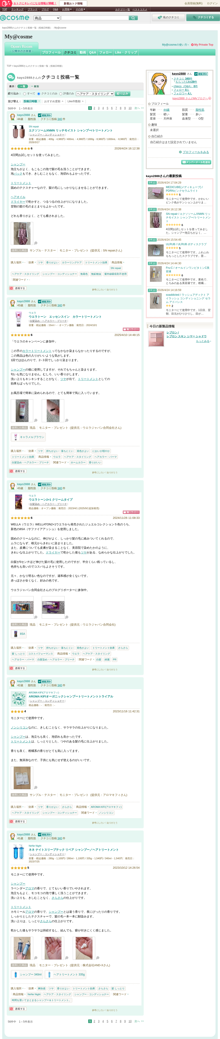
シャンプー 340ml (27, 974)
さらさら (123, 647)
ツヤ (40, 262)
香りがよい (52, 262)
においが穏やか (101, 451)
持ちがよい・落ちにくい (59, 451)
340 (59, 119)
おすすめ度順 (52, 101)
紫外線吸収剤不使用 (115, 274)
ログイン (212, 3)
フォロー (105, 52)
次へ (137, 108)
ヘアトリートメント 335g (65, 974)
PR (114, 659)
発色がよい (83, 451)
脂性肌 (200, 109)
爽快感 (41, 988)
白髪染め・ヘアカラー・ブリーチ (48, 321)
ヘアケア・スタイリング (25, 274)
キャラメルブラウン (28, 437)
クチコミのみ (49, 93)
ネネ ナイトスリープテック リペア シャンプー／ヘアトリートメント (74, 849)
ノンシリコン (19, 727)
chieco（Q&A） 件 (186, 86)
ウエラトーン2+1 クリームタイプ (51, 499)
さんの (192, 98)
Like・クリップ (126, 52)
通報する (17, 288)
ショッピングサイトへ (131, 329)
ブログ (45, 9)
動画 (83, 52)
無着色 (84, 274)
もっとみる (202, 341)
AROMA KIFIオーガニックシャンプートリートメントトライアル (71, 696)
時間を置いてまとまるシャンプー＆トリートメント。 (41, 1000)
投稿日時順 (30, 101)
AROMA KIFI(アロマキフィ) (44, 692)
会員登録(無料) (193, 3)
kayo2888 (48, 77)
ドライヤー (18, 201)
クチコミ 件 (183, 78)
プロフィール (51, 52)
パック (18, 173)
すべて (31, 93)
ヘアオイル (18, 197)
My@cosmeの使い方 (174, 44)
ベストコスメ (139, 9)
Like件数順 (74, 101)
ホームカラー (78, 462)
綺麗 (107, 659)
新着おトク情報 (73, 3)
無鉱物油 (96, 274)
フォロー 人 (181, 89)
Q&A (55, 9)
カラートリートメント (37, 351)
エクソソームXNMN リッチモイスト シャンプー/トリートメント (71, 130)
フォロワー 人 (183, 93)
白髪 (98, 659)
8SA (18, 634)
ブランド (32, 9)
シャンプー (18, 164)
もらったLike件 (186, 81)
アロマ (29, 888)
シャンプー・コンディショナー (47, 134)
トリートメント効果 (96, 262)
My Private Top (203, 44)
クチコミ (70, 52)
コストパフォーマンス (40, 653)
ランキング (17, 9)
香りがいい (95, 462)
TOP (4, 9)
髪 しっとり (18, 653)
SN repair (34, 126)
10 (130, 108)
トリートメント (21, 183)
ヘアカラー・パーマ (106, 456)
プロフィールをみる (196, 152)
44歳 (166, 109)
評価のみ (68, 93)
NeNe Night (35, 845)
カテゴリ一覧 (122, 9)
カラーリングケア (72, 262)
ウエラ (32, 312)
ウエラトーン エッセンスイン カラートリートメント (65, 316)
